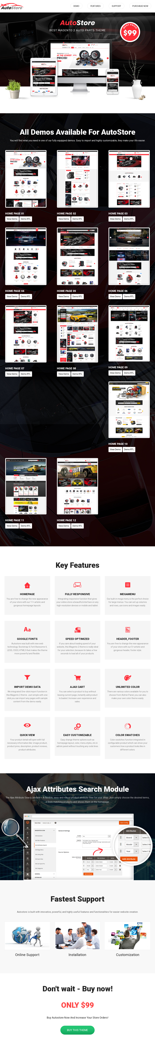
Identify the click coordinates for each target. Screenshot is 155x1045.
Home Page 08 (66, 368)
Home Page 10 (117, 443)
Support (116, 6)
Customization (127, 955)
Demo (76, 6)
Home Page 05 (66, 290)
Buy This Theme (77, 1030)
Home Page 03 (117, 213)
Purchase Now (140, 6)
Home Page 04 (14, 290)
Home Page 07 (14, 368)
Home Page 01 (14, 213)
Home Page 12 (66, 520)
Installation (77, 955)
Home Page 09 (117, 367)
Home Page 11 (14, 520)
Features (95, 6)
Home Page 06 (117, 290)
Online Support (27, 955)
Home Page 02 (66, 213)
